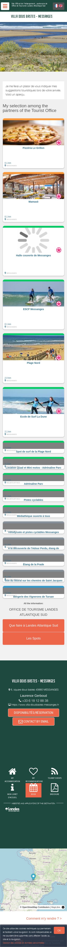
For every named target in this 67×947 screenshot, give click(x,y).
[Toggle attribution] (63, 907)
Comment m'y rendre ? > (44, 918)
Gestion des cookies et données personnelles (23, 942)
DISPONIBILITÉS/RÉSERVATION (33, 713)
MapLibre (55, 907)
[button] (33, 143)
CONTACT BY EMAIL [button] (33, 721)
